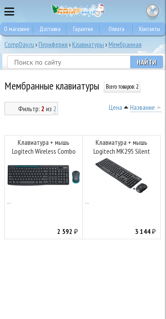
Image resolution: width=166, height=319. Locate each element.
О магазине (17, 29)
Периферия (53, 44)
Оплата (116, 29)
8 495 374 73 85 (135, 11)
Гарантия (83, 29)
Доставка (50, 29)
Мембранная (125, 44)
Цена (115, 107)
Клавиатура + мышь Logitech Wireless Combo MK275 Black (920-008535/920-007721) (44, 148)
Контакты (149, 29)
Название (142, 107)
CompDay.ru (19, 44)
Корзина (153, 11)
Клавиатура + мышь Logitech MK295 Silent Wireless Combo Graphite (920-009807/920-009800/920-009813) (122, 148)
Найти (146, 62)
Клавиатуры (88, 44)
